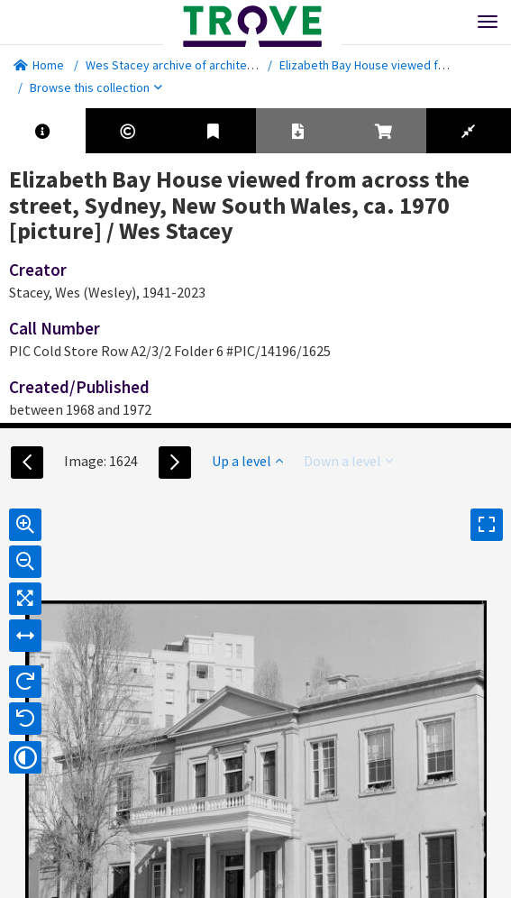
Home (39, 65)
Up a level (247, 461)
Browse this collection (96, 87)
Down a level (348, 461)
